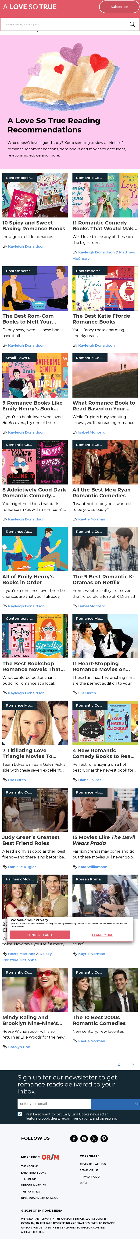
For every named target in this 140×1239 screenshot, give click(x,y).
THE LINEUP (28, 1179)
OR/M (83, 1183)
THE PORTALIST (31, 1191)
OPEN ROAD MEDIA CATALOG (39, 1198)
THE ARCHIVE (29, 1166)
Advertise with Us (93, 1164)
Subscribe (119, 7)
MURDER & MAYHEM (33, 1185)
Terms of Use (89, 1170)
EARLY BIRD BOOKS (33, 1172)
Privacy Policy (90, 1176)
